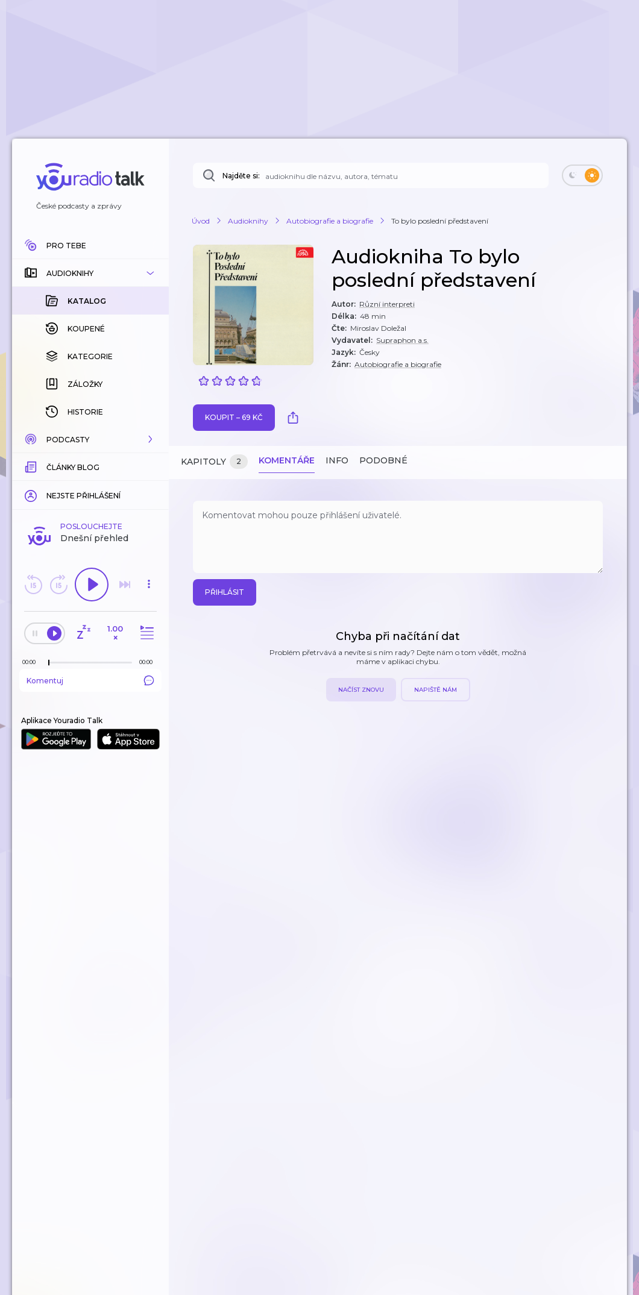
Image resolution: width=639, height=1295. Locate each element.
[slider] (49, 663)
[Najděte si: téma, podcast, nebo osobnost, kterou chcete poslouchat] (371, 175)
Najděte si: (241, 175)
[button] (90, 273)
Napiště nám (435, 690)
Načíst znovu (361, 690)
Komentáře (287, 460)
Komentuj (90, 680)
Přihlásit (224, 592)
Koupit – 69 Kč (234, 417)
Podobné (383, 460)
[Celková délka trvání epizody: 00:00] (149, 662)
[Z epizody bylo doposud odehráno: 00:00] (32, 662)
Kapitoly (214, 462)
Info (337, 460)
